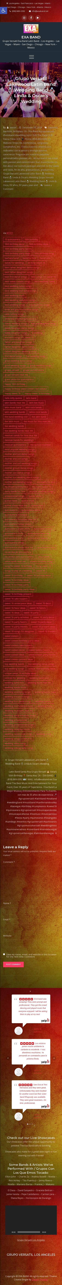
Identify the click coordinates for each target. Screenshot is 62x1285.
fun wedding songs (36, 356)
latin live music (36, 402)
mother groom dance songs (19, 468)
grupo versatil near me (16, 374)
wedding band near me (39, 682)
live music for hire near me (37, 421)
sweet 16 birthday (14, 575)
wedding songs (44, 733)
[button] (3, 10)
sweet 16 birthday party (17, 584)
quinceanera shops (14, 542)
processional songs (15, 496)
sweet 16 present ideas (43, 626)
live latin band (39, 416)
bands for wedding (14, 262)
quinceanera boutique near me (20, 519)
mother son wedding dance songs (22, 477)
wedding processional (16, 719)
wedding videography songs (19, 747)
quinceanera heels (43, 528)
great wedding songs (41, 365)
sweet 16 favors (38, 608)
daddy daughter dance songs (19, 328)
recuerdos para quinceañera (19, 556)
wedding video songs (15, 743)
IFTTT (10, 232)
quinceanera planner (38, 538)
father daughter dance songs (19, 346)
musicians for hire (46, 482)
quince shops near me (16, 505)
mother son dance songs (17, 472)
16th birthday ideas (38, 244)
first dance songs (13, 356)
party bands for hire (15, 491)
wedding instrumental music (19, 705)
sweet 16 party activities (17, 617)
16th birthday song (44, 253)
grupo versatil (12, 370)
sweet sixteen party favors (41, 654)
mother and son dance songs (19, 454)
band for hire (29, 258)
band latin (45, 258)
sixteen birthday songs (41, 561)
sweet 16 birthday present (18, 594)
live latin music (12, 421)
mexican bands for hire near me (21, 435)
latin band (31, 398)
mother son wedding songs (19, 482)
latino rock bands (38, 412)
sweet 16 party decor (43, 617)
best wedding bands (44, 281)
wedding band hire (14, 682)
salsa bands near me (15, 561)
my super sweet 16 (41, 486)
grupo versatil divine (33, 370)
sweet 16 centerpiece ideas (18, 603)
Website (7, 935)
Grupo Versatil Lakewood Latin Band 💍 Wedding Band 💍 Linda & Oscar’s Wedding (27, 761)
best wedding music (15, 295)
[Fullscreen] (53, 1232)
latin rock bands (33, 407)
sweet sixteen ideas (14, 654)
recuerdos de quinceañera (18, 552)
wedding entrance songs (17, 696)
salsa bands (44, 556)
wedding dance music (45, 691)
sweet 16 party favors (16, 621)
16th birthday (31, 239)
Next (54, 1058)
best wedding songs (15, 304)
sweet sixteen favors (39, 649)
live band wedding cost (16, 416)
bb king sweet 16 (36, 262)
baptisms (53, 127)
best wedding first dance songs (20, 290)
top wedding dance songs (41, 663)
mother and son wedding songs (21, 463)
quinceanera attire (30, 510)
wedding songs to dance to (18, 738)
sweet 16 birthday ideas (17, 580)
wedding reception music (17, 729)
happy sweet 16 (13, 393)
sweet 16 (40, 570)
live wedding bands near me (19, 430)
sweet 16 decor (43, 603)
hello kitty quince (13, 398)
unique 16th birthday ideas (41, 668)
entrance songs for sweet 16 (19, 337)
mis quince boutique (40, 444)
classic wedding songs (16, 323)
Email (6, 919)
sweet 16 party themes (16, 626)
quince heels (11, 500)
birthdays (18, 131)
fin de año (19, 169)
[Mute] (49, 1232)
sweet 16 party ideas (41, 621)
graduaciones (33, 169)
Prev (8, 1058)
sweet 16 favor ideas (15, 608)
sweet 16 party (31, 612)
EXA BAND (31, 37)
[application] (31, 1220)
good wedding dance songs (18, 360)
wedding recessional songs (18, 733)
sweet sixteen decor (15, 649)
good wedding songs (15, 365)
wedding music (44, 705)
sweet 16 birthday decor (39, 575)
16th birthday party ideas (17, 253)
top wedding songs (14, 668)
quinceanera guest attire (17, 528)
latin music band (13, 407)
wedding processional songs (19, 724)
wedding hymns (43, 701)
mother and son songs (16, 458)
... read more (40, 1103)
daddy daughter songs (16, 332)
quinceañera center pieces (18, 524)
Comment (9, 861)
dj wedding (37, 332)
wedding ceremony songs (18, 691)
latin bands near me (15, 402)
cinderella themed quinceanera (20, 318)
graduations (47, 169)
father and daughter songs (18, 342)
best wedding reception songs (20, 300)
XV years (23, 185)
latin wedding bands (15, 412)
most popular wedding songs (19, 449)
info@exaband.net (38, 11)
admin (13, 127)
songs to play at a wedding (18, 570)
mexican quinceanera (15, 444)
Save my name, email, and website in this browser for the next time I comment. (31, 955)
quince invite (27, 500)
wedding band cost (39, 677)
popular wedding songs (41, 491)
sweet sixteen (12, 635)
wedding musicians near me (19, 710)
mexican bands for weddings (19, 440)
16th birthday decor (15, 244)
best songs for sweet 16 (43, 276)
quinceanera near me (38, 533)
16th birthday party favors (18, 248)
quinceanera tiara (46, 547)
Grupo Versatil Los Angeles (31, 1240)
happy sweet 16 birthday (37, 393)
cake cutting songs (14, 314)
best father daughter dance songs (22, 267)
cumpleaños (9, 146)
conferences (29, 142)
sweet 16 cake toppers (16, 598)
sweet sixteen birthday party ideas (22, 640)
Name (7, 903)
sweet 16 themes (46, 631)
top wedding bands (14, 663)
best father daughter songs (19, 272)
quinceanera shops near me (19, 547)
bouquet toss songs (39, 304)
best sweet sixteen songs (17, 281)
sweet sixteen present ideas (19, 659)
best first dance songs (16, 276)
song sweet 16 (43, 566)
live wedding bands (14, 426)
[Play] (8, 1232)
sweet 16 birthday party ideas (20, 589)
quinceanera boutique (16, 514)
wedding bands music (15, 687)
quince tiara (37, 505)
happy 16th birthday (15, 384)
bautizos (7, 131)
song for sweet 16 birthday (18, 566)
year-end (33, 185)
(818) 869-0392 (17, 11)
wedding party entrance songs (20, 715)
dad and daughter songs (43, 323)
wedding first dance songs (18, 701)
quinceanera (11, 510)
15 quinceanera (12, 239)
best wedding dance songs (18, 286)
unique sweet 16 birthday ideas (20, 673)
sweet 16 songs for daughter (19, 631)
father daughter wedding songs (21, 351)
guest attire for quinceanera (19, 379)
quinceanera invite (14, 533)
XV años (13, 185)
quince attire (35, 496)
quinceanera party (14, 538)
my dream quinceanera (16, 486)
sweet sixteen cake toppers (18, 645)
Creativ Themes (40, 1279)
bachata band (12, 258)
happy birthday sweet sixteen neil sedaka (26, 388)
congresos (42, 142)
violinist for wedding (15, 677)
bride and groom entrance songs (21, 309)
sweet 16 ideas (12, 612)
